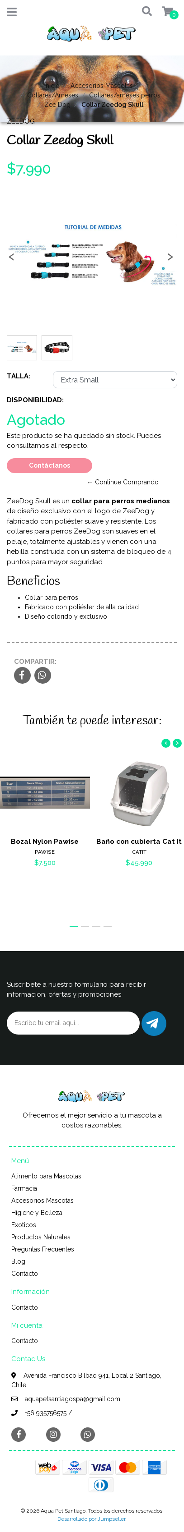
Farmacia (24, 1188)
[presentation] (11, 259)
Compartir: (35, 662)
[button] (144, 12)
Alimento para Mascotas (46, 1176)
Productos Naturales (41, 1237)
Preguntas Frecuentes (42, 1249)
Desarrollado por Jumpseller (91, 1519)
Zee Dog (57, 104)
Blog (18, 1261)
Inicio (52, 85)
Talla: (18, 376)
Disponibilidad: (35, 400)
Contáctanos (49, 465)
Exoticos (23, 1224)
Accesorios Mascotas (102, 85)
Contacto (24, 1273)
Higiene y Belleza (36, 1212)
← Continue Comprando (123, 482)
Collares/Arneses (52, 95)
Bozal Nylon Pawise (45, 841)
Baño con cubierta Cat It (139, 841)
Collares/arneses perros (124, 95)
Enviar (152, 1024)
